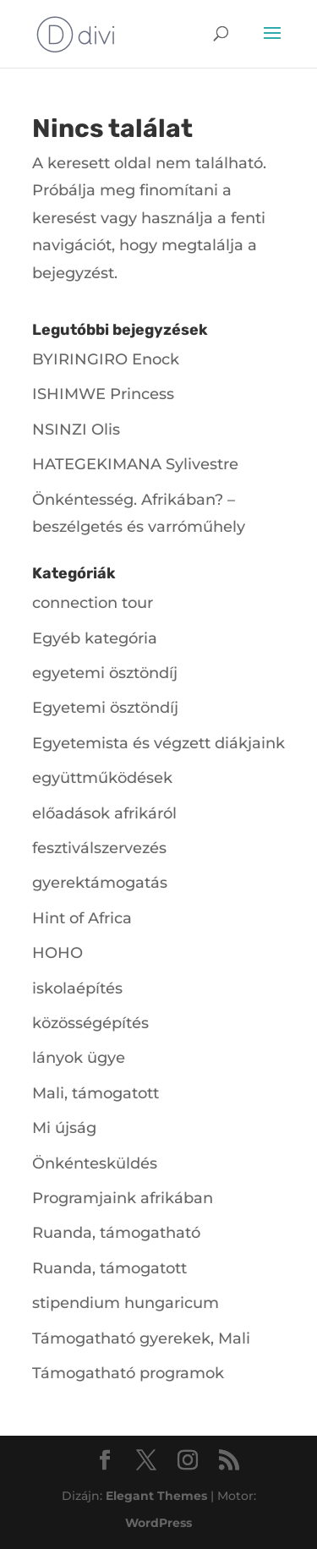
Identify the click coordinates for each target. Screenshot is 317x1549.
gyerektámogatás (99, 882)
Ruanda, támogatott (109, 1268)
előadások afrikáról (104, 813)
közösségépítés (90, 1023)
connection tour (92, 603)
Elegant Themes (156, 1495)
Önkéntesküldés (94, 1163)
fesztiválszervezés (99, 848)
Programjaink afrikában (122, 1198)
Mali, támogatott (95, 1093)
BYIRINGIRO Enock (105, 359)
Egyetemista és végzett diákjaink (158, 743)
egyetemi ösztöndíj (105, 673)
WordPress (158, 1522)
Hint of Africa (82, 918)
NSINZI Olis (76, 429)
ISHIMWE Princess (103, 394)
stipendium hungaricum (125, 1303)
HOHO (57, 953)
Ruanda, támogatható (116, 1232)
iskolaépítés (77, 988)
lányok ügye (78, 1057)
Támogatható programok (128, 1373)
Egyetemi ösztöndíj (105, 707)
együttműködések (102, 778)
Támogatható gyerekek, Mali (141, 1338)
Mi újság (64, 1128)
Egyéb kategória (94, 638)
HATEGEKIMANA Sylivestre (135, 464)
